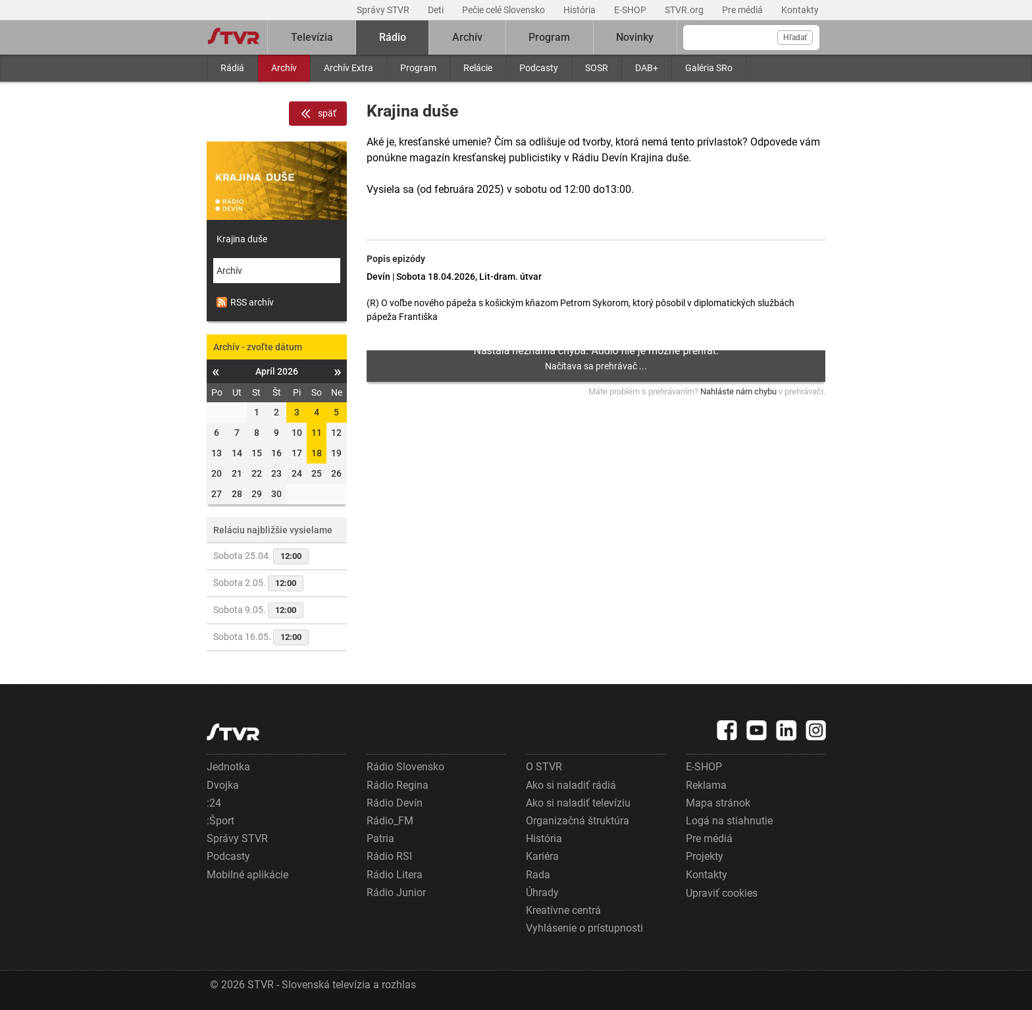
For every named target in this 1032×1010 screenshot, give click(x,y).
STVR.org (685, 10)
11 (316, 432)
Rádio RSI (389, 856)
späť (317, 113)
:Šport (220, 820)
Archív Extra (348, 68)
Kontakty (800, 10)
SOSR (596, 68)
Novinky (635, 37)
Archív (284, 68)
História (580, 10)
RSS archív (245, 302)
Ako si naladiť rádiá (571, 785)
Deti (437, 10)
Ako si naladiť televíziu (578, 803)
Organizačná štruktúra (577, 820)
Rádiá (232, 68)
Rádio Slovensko (405, 766)
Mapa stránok (718, 803)
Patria (380, 838)
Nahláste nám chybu (738, 391)
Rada (538, 874)
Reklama (706, 785)
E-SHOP (631, 10)
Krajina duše (242, 239)
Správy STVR (384, 10)
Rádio (392, 37)
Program (418, 68)
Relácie (477, 68)
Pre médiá (743, 10)
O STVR (544, 766)
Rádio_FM (390, 820)
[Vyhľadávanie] (751, 37)
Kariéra (542, 856)
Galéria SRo (709, 68)
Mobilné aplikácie (247, 874)
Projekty (704, 856)
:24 (214, 803)
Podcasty (538, 68)
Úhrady (542, 892)
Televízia (312, 37)
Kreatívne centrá (563, 910)
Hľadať (795, 37)
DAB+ (646, 68)
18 (316, 453)
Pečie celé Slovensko (504, 10)
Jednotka (228, 766)
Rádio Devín (395, 803)
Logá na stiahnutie (729, 820)
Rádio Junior (396, 892)
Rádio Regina (397, 785)
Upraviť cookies (722, 893)
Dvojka (223, 785)
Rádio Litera (395, 874)
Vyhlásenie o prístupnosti (584, 928)
